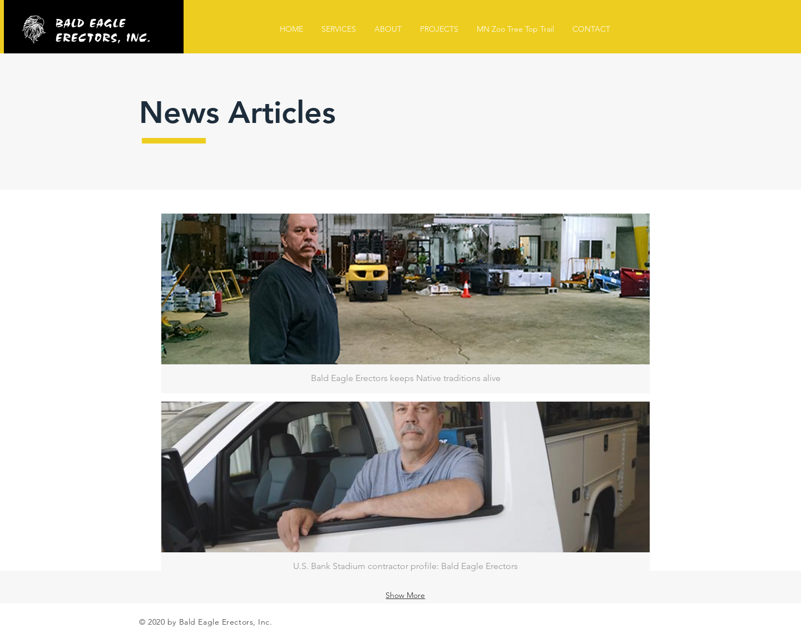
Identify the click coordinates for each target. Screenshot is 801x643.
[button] (405, 303)
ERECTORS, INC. (103, 35)
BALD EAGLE (91, 21)
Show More (405, 595)
